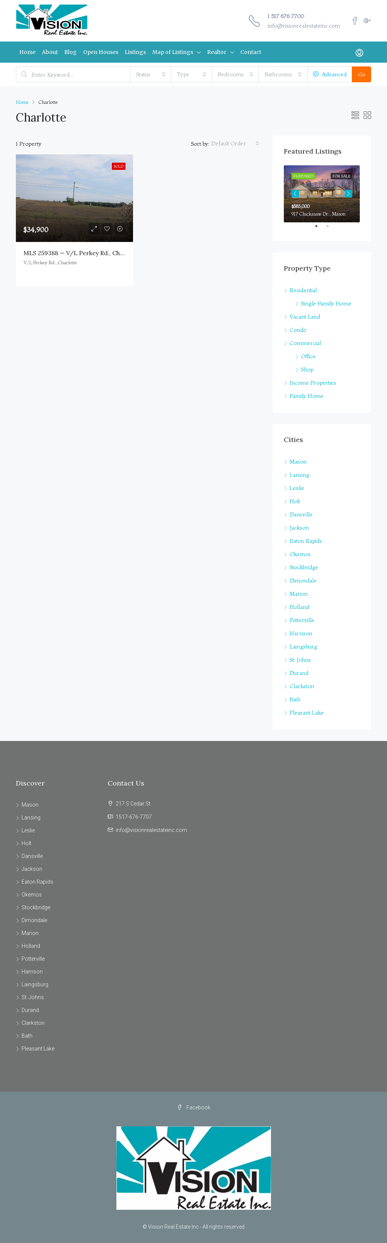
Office (308, 356)
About (50, 52)
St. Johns (300, 659)
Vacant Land (304, 316)
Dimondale (303, 580)
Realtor (216, 52)
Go (361, 74)
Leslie (296, 487)
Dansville (301, 514)
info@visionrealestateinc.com (304, 25)
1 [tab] (320, 229)
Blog (70, 52)
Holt (294, 501)
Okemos (300, 554)
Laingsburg (303, 646)
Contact (250, 52)
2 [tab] (331, 229)
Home (27, 52)
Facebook (194, 1107)
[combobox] (151, 74)
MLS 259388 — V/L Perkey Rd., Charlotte (81, 253)
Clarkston (301, 686)
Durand (298, 672)
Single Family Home (326, 303)
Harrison (300, 633)
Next (348, 193)
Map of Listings (172, 52)
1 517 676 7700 (286, 16)
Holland (299, 606)
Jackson (299, 527)
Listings (135, 52)
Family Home (306, 395)
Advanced (330, 74)
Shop (307, 369)
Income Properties (312, 382)
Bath (294, 699)
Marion (298, 593)
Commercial (305, 343)
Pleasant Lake (306, 712)
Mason (298, 461)
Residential (303, 290)
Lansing (299, 474)
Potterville (301, 620)
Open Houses (100, 52)
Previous (295, 193)
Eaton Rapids (305, 540)
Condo (297, 329)
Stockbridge (303, 567)
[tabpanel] (322, 193)
